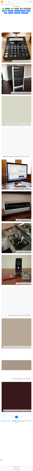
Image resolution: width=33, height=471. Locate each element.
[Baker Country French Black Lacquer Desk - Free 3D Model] (16, 397)
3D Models (7, 4)
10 (20, 414)
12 (25, 414)
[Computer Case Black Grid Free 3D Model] (16, 79)
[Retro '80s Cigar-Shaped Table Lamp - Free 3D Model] (16, 111)
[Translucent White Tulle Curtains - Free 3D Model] (16, 302)
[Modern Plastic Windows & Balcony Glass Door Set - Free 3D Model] (16, 143)
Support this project (6, 421)
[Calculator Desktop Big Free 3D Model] (16, 47)
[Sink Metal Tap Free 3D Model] (16, 238)
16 (13, 417)
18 (19, 417)
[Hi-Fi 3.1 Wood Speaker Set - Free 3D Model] (16, 365)
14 (30, 414)
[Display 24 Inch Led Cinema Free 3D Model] (16, 175)
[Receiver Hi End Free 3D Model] (16, 206)
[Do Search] (24, 1)
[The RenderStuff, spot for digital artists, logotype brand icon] (2, 2)
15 (11, 417)
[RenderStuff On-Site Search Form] (15, 1)
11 (23, 414)
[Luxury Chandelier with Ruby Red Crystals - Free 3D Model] (16, 333)
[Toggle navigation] (30, 1)
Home (2, 4)
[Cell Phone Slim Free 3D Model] (16, 270)
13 (28, 414)
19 (21, 417)
